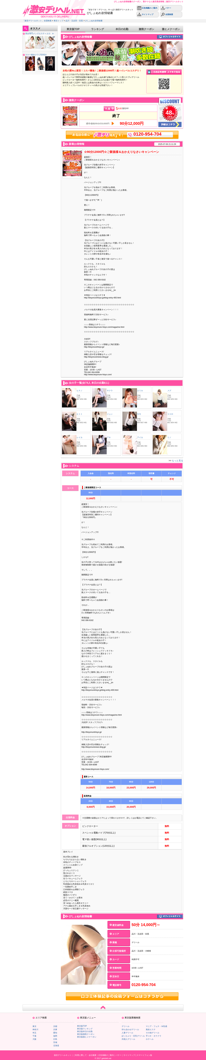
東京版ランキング (85, 1029)
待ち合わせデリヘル (130, 1029)
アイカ (140, 437)
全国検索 (167, 15)
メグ (169, 390)
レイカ (79, 437)
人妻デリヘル (127, 1033)
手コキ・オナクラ (153, 1036)
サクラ (110, 390)
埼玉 (34, 1033)
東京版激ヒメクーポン (86, 1037)
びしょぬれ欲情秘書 (94, 21)
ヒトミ (79, 414)
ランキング (97, 29)
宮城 (55, 1042)
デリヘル (125, 1026)
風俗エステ (150, 1029)
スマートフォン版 (144, 1055)
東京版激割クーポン (85, 1034)
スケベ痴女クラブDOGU (36, 55)
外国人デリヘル (128, 1039)
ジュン (110, 414)
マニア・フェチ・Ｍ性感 (156, 1026)
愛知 (55, 1033)
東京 (34, 1026)
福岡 (55, 1036)
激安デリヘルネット (62, 1055)
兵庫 (55, 1029)
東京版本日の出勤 (85, 1031)
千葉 (34, 1036)
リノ (169, 437)
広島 (55, 1039)
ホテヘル (150, 1039)
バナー (166, 8)
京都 (55, 1026)
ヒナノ (79, 390)
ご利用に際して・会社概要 (84, 1055)
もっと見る (177, 460)
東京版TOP (73, 29)
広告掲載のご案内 (147, 8)
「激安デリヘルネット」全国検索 (37, 21)
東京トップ (58, 21)
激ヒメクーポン (171, 29)
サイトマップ (145, 15)
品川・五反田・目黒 (74, 21)
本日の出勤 (122, 29)
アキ (109, 437)
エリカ (140, 390)
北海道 (56, 1045)
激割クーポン (146, 29)
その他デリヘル (152, 1033)
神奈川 (35, 1029)
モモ (139, 414)
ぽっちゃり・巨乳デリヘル (133, 1036)
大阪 (34, 1039)
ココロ (170, 414)
